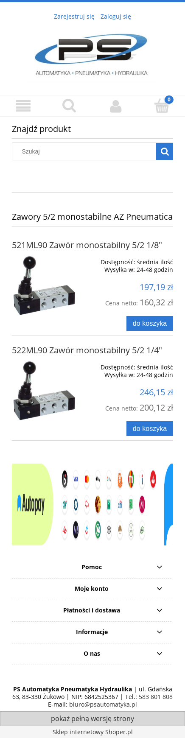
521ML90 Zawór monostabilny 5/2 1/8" (87, 245)
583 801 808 (156, 697)
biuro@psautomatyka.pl (102, 704)
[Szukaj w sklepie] (86, 151)
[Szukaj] (164, 151)
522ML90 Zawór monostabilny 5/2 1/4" (87, 350)
